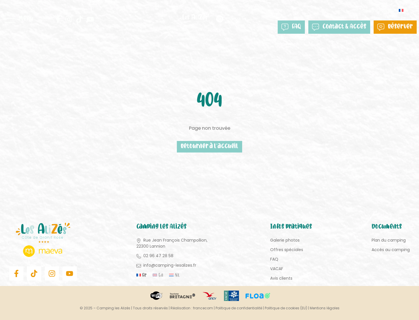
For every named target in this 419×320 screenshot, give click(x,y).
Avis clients (281, 278)
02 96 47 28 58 (378, 11)
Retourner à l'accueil (209, 146)
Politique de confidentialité (239, 308)
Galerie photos (285, 240)
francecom (203, 308)
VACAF (276, 269)
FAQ (291, 27)
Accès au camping (391, 250)
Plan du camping (389, 240)
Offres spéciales (286, 250)
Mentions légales (325, 308)
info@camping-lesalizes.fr (169, 265)
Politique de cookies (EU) (286, 308)
